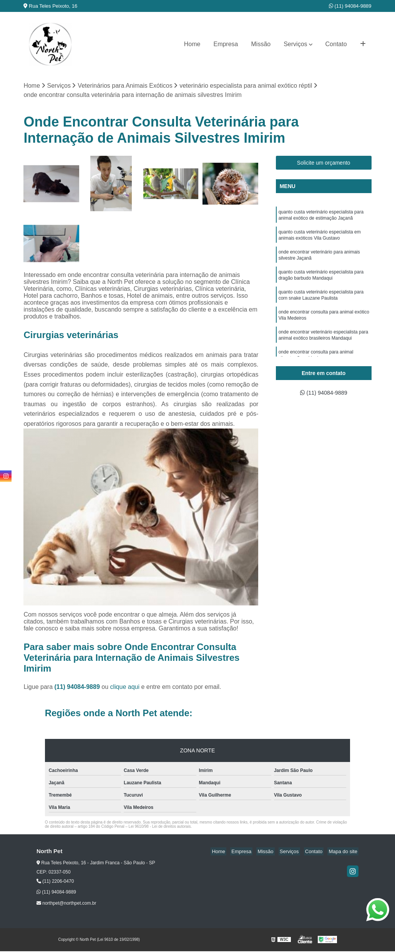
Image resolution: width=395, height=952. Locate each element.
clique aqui (124, 687)
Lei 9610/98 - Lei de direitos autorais (160, 827)
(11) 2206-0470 (55, 882)
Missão (261, 44)
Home (192, 44)
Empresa (225, 44)
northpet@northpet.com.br (66, 904)
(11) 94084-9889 (350, 6)
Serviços (295, 44)
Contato (336, 44)
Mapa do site (344, 852)
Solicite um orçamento (323, 163)
